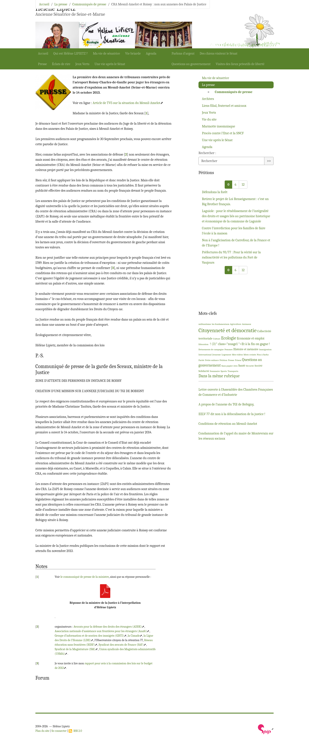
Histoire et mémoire (245, 349)
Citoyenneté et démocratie (227, 330)
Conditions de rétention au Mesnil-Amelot (227, 424)
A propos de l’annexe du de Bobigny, (226, 404)
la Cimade (134, 635)
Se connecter (59, 730)
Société (258, 365)
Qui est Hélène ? (70, 53)
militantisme (204, 324)
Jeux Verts (82, 64)
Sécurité (250, 365)
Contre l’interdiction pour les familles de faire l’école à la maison (233, 230)
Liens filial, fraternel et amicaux (224, 106)
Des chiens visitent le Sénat (218, 53)
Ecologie (228, 338)
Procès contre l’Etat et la (223, 133)
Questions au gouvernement (191, 64)
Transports (232, 371)
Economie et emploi (250, 338)
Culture (216, 338)
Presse (42, 64)
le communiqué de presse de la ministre (85, 577)
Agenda (151, 53)
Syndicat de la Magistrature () (75, 649)
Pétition (223, 360)
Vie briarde (133, 53)
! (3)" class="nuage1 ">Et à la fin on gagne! (239, 344)
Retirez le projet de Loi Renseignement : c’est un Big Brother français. (235, 201)
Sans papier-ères (229, 365)
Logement (226, 354)
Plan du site (42, 730)
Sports (224, 371)
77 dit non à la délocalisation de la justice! (231, 414)
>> (269, 161)
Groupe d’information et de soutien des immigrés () (89, 635)
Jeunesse (216, 354)
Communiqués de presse (89, 4)
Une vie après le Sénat (110, 64)
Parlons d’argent (183, 53)
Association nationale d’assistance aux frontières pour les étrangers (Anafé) (101, 631)
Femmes (228, 349)
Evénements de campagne (211, 349)
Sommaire (215, 371)
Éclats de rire (61, 64)
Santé (241, 365)
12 (243, 184)
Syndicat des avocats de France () (121, 645)
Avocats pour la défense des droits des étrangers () (108, 626)
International (205, 354)
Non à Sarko (263, 354)
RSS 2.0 (75, 730)
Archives (208, 99)
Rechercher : (207, 153)
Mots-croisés (250, 354)
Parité (201, 360)
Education (203, 344)
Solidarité (203, 371)
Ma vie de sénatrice (106, 53)
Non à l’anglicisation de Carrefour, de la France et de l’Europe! (236, 242)
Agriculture (235, 324)
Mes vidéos (237, 354)
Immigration (265, 349)
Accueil (43, 53)
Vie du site (209, 119)
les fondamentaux (220, 324)
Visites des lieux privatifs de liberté (240, 64)
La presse (60, 4)
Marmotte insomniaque (218, 126)
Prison (238, 360)
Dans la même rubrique (219, 375)
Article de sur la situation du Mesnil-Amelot (126, 103)
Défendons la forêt (214, 192)
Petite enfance (212, 360)
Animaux (246, 324)
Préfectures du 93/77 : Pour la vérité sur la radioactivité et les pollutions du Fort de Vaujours (231, 257)
